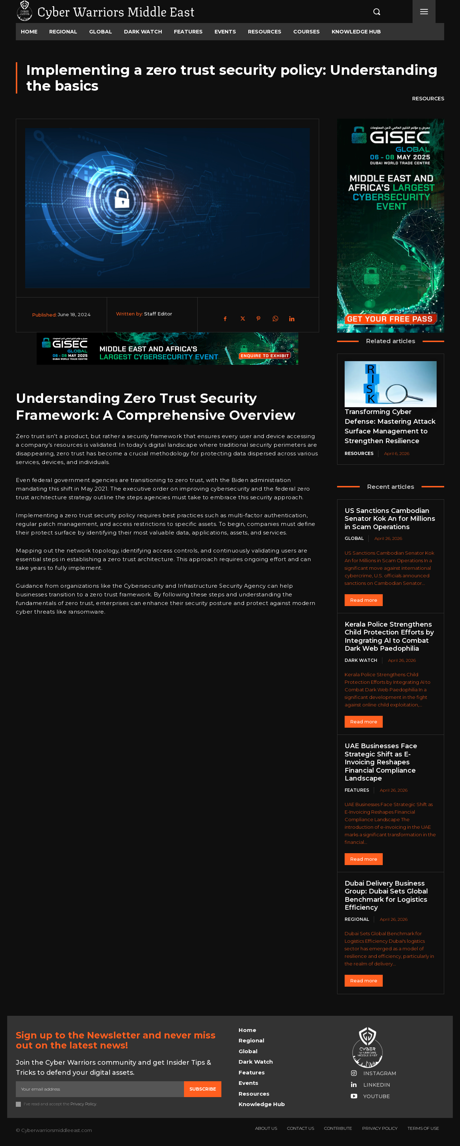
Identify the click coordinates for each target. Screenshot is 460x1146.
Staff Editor (158, 314)
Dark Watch (361, 660)
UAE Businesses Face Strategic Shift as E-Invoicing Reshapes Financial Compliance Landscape (381, 762)
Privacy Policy (83, 1104)
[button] (369, 11)
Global (354, 538)
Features (357, 790)
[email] (100, 1089)
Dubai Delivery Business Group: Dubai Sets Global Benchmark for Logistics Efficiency (386, 895)
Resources (428, 99)
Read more (363, 600)
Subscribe (202, 1089)
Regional (357, 919)
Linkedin (376, 1085)
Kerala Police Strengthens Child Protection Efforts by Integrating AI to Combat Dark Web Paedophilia (389, 636)
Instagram (379, 1073)
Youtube (376, 1096)
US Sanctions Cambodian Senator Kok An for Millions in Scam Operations (390, 519)
